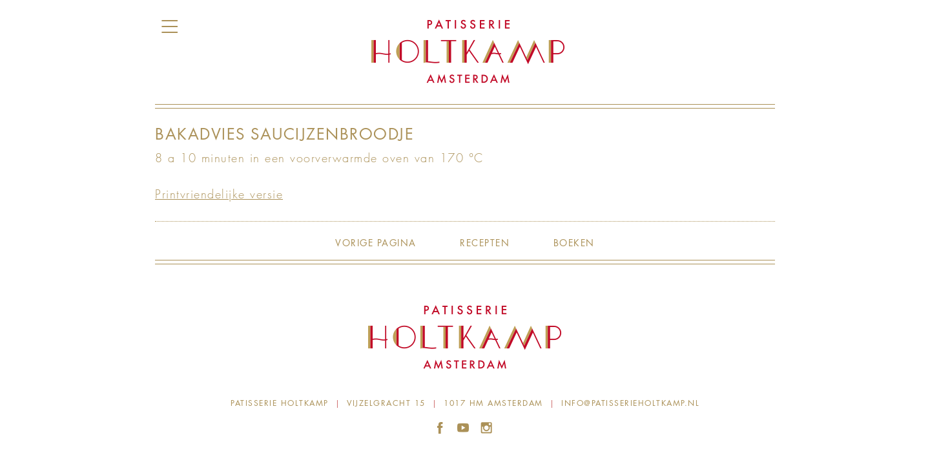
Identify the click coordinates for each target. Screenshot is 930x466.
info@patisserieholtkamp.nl (630, 402)
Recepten (485, 243)
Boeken (574, 243)
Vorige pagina (376, 243)
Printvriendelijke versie (219, 194)
